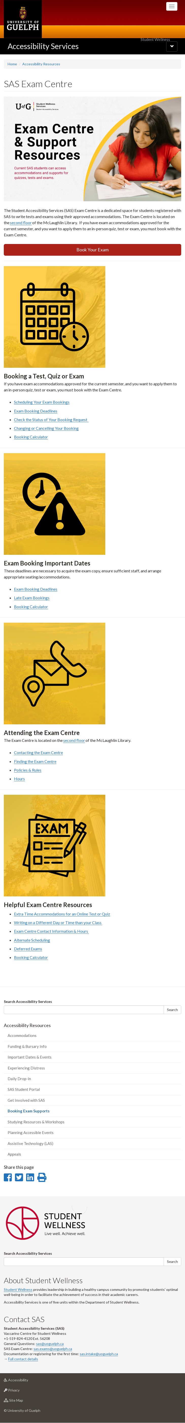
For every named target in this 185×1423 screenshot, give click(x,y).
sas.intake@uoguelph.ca (99, 1354)
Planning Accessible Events (31, 1132)
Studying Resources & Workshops (36, 1122)
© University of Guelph (22, 1410)
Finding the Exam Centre (35, 761)
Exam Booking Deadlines (35, 410)
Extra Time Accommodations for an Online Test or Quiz (62, 913)
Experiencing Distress (26, 1068)
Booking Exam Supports (36, 1112)
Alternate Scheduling (32, 940)
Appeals (14, 1154)
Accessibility (24, 1381)
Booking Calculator (31, 436)
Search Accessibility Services (28, 1001)
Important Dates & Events (30, 1057)
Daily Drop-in (19, 1078)
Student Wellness (18, 1289)
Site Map (21, 1401)
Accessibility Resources (41, 64)
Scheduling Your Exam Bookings (42, 402)
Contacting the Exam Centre (38, 752)
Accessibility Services (43, 46)
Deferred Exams (28, 948)
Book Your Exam (92, 249)
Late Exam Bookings (31, 597)
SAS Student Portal (24, 1089)
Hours (19, 778)
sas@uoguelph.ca (50, 1343)
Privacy (20, 1391)
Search (172, 1009)
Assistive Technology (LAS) (30, 1143)
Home (12, 64)
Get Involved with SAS (26, 1100)
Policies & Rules (27, 770)
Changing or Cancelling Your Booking (46, 428)
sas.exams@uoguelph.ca (52, 1349)
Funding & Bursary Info (27, 1046)
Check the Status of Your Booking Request (51, 419)
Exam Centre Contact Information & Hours (51, 931)
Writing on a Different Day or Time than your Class (58, 922)
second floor (21, 222)
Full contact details (23, 1359)
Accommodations (22, 1035)
